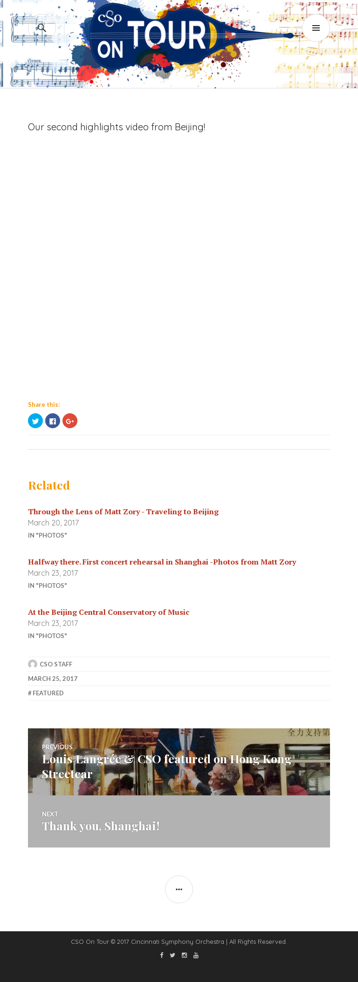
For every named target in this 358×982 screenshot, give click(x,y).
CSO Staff (56, 664)
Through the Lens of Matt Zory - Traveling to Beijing (123, 511)
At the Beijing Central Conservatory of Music (108, 612)
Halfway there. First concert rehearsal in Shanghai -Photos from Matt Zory (162, 562)
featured (48, 693)
